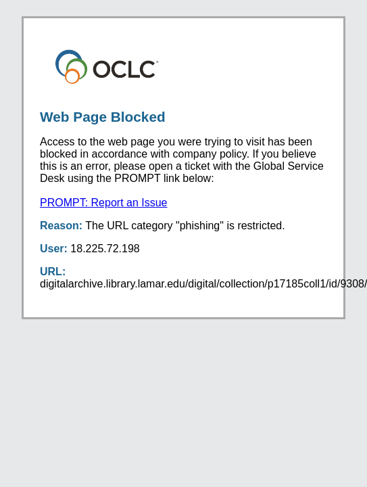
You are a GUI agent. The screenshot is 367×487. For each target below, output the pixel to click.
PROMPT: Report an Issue (104, 202)
